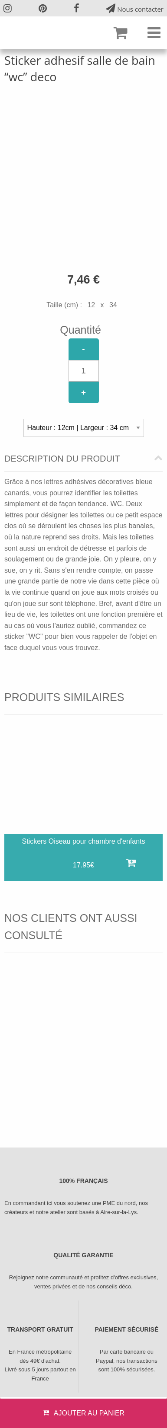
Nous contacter (135, 8)
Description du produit (62, 458)
